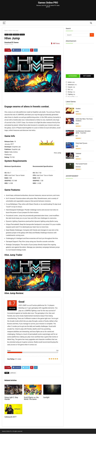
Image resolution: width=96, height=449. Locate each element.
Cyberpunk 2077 (10, 417)
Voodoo (78, 108)
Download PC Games (11, 42)
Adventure (71, 84)
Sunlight (46, 397)
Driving (70, 92)
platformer (13, 373)
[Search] (91, 23)
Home (6, 30)
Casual (70, 87)
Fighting (70, 94)
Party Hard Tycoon (81, 143)
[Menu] (4, 23)
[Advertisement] (48, 13)
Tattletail (78, 153)
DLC (69, 89)
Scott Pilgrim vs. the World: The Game (31, 398)
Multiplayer (15, 34)
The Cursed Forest (81, 164)
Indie (11, 34)
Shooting (22, 34)
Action (10, 30)
